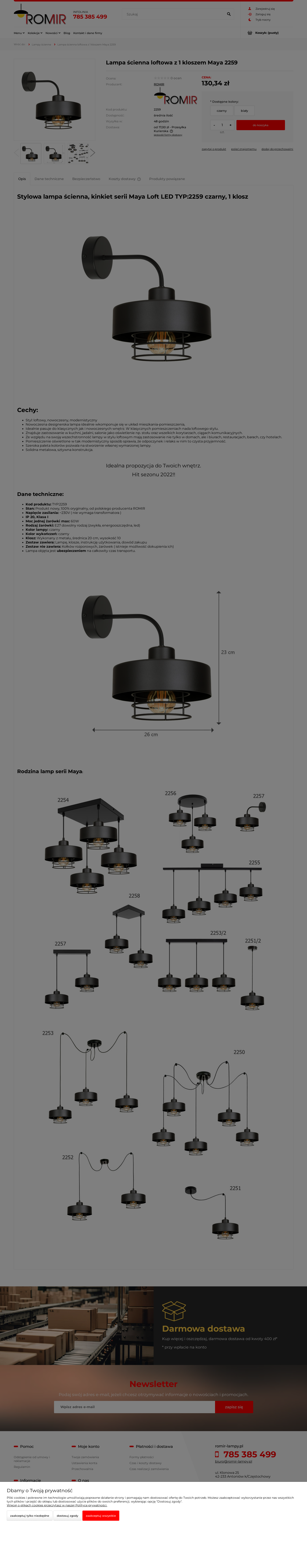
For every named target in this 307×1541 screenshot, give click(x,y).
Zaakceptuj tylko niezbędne (29, 1515)
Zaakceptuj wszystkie (101, 1515)
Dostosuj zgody (67, 1515)
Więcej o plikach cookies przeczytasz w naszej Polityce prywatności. (57, 1505)
